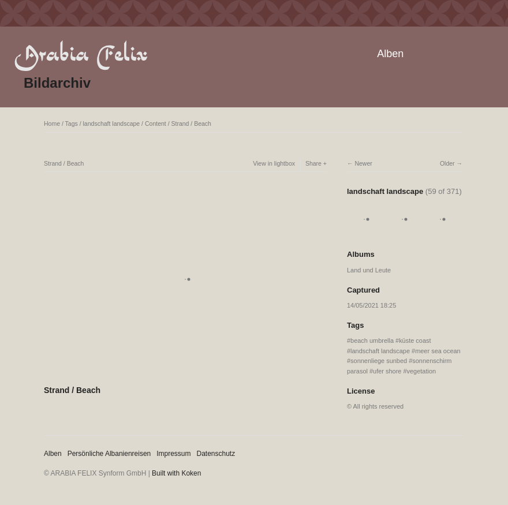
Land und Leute (369, 270)
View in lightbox (274, 163)
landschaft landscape (111, 123)
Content (155, 123)
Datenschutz (216, 454)
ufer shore (387, 371)
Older (447, 163)
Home (52, 123)
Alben (390, 53)
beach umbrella (372, 340)
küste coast (415, 340)
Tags (71, 123)
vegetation (421, 371)
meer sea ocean (438, 350)
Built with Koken (176, 473)
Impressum (173, 454)
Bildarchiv (57, 83)
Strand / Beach (191, 123)
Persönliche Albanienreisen (109, 454)
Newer (363, 163)
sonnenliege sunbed (378, 360)
